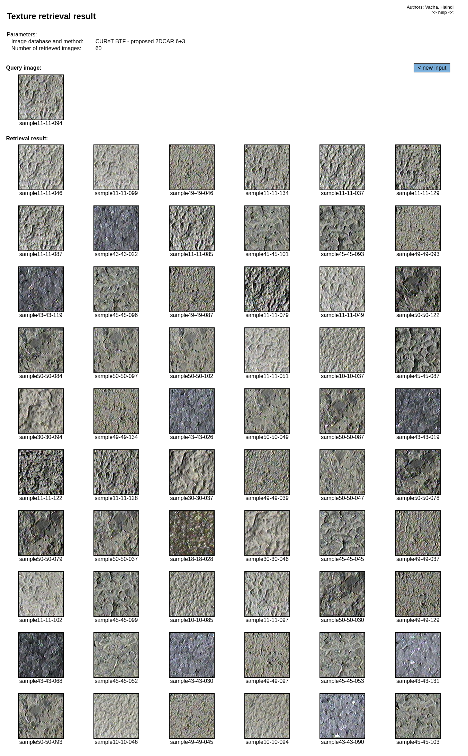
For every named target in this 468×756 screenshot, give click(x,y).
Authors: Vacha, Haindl (430, 7)
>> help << (443, 12)
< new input (432, 68)
